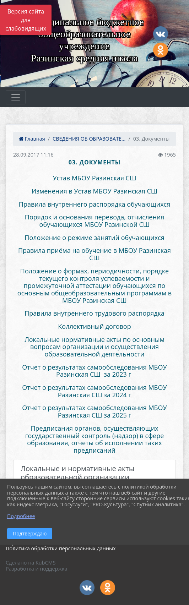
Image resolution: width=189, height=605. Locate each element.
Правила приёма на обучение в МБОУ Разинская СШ (94, 254)
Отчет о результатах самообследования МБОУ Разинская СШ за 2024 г (94, 391)
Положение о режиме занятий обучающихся (94, 237)
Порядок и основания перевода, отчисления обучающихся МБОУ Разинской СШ (94, 221)
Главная (32, 138)
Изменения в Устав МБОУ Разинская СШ (95, 191)
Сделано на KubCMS (30, 562)
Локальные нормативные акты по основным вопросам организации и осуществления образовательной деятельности (94, 346)
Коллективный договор (94, 326)
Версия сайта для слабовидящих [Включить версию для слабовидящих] (25, 19)
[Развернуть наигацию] (16, 97)
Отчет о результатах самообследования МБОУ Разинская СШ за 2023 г (94, 371)
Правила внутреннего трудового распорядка (94, 313)
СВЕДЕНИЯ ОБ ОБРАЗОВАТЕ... (89, 138)
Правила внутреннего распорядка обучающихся (94, 204)
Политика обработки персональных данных (61, 548)
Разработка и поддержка (36, 568)
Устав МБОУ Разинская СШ (94, 178)
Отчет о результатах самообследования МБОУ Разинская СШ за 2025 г (94, 411)
